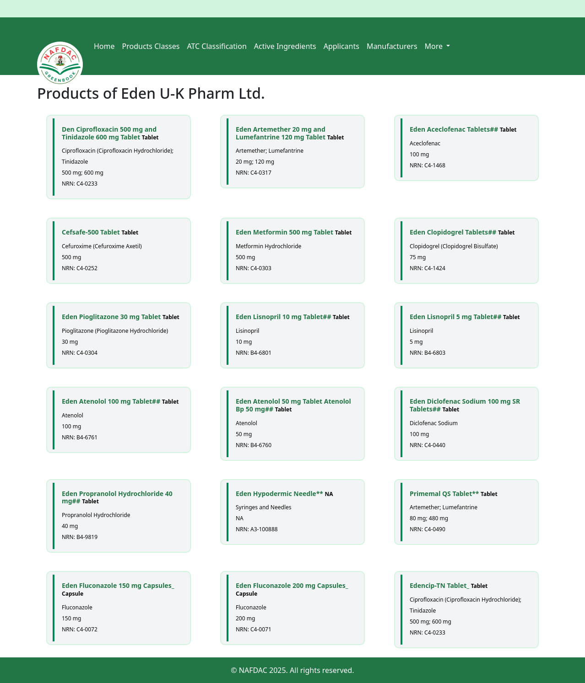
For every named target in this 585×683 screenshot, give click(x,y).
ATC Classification (216, 46)
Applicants (341, 46)
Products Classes (151, 46)
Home (104, 46)
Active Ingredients (285, 46)
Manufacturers (392, 46)
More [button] (435, 46)
